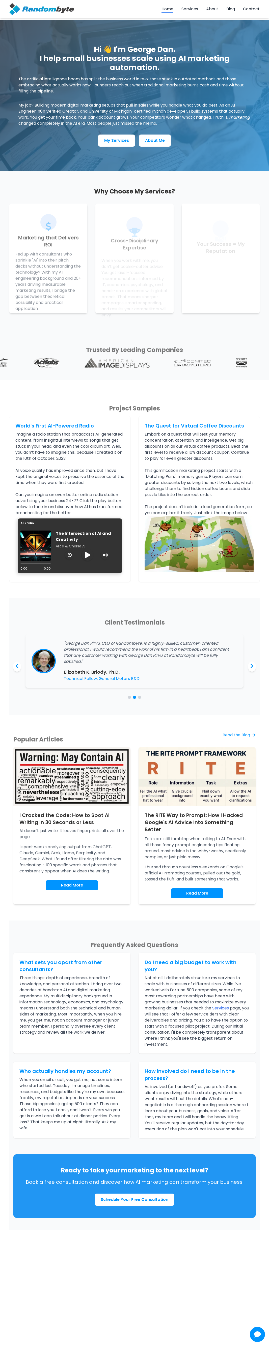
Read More (72, 885)
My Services (116, 140)
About (212, 9)
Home (167, 9)
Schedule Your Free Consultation (134, 1199)
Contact (251, 9)
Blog (230, 9)
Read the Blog (239, 735)
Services (189, 9)
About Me (155, 140)
